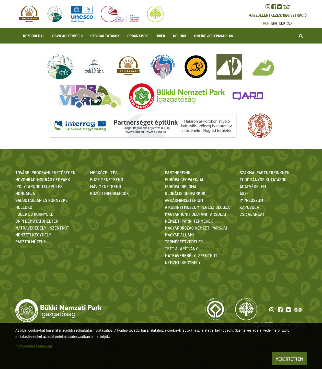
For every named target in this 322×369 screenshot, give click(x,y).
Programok (137, 35)
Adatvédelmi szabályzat (33, 345)
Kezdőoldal (34, 35)
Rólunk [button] (180, 35)
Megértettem (289, 359)
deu (282, 23)
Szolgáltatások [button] (105, 35)
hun (266, 23)
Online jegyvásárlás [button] (213, 35)
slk (289, 23)
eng (274, 23)
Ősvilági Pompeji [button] (67, 35)
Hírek (161, 35)
